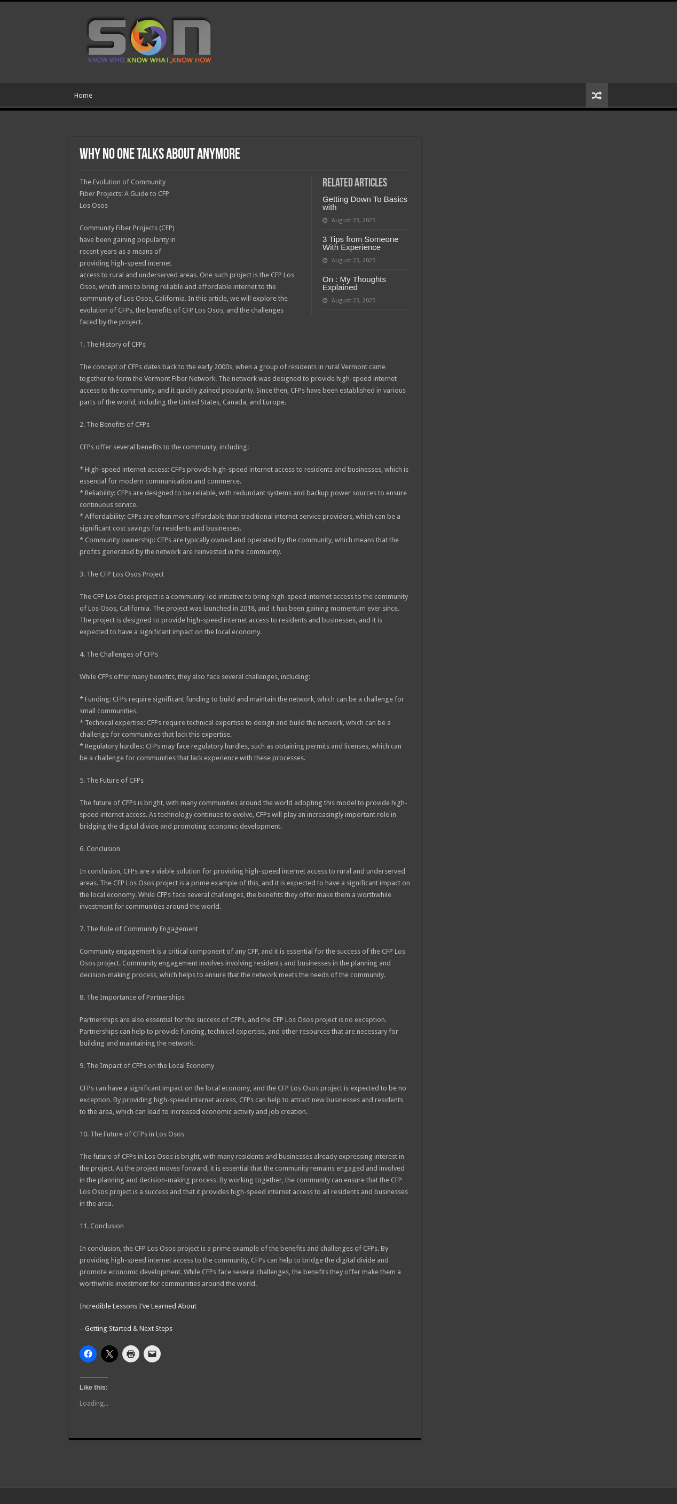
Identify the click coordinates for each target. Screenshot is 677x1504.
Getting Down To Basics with (364, 203)
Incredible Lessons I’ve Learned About (138, 1306)
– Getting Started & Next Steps (126, 1328)
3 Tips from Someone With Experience (360, 243)
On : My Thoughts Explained (354, 283)
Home (83, 95)
